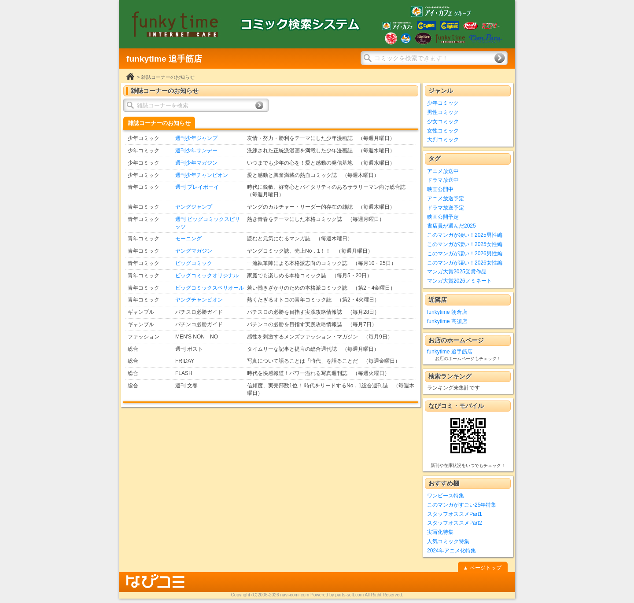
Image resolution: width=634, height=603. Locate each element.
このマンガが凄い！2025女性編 (464, 244)
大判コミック (443, 139)
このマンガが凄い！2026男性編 (464, 253)
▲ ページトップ (482, 568)
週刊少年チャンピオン (201, 175)
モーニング (188, 238)
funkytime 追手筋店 (449, 352)
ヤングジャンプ (193, 207)
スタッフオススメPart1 (454, 514)
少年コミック (443, 103)
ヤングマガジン (193, 251)
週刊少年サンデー (196, 150)
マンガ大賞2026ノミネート (459, 281)
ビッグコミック (193, 263)
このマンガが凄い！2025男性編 (464, 235)
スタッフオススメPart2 (454, 523)
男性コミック (443, 112)
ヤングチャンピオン (199, 300)
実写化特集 (440, 532)
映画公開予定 (443, 217)
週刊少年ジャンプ (196, 138)
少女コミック (443, 121)
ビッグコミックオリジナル (207, 275)
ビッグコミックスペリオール (209, 288)
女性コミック (443, 131)
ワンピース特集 (445, 496)
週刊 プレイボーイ (197, 187)
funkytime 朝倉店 (447, 312)
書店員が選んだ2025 (451, 226)
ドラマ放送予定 (445, 208)
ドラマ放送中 (443, 180)
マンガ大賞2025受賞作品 (457, 271)
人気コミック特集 (448, 541)
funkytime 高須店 (447, 321)
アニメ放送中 (443, 171)
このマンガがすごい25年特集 (461, 505)
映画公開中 (440, 189)
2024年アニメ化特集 (451, 551)
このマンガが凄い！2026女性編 (464, 263)
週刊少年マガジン (196, 163)
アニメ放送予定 (445, 198)
